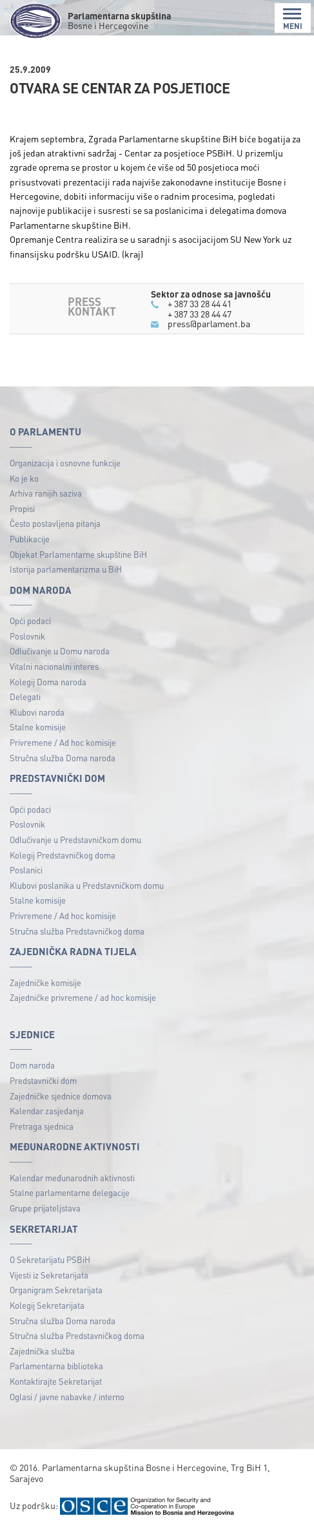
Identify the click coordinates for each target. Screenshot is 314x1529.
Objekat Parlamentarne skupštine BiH (78, 554)
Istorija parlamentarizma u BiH (66, 569)
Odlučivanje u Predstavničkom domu (75, 839)
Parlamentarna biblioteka (56, 1365)
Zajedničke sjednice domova (61, 1095)
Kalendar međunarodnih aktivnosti (72, 1177)
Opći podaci (30, 620)
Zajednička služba (42, 1350)
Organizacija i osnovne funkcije (65, 462)
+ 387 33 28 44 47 (199, 313)
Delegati (25, 696)
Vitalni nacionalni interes (54, 666)
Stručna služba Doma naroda (62, 757)
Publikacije (30, 538)
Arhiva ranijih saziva (46, 493)
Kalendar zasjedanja (47, 1110)
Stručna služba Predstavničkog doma (77, 931)
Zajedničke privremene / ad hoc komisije (83, 997)
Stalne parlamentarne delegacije (70, 1192)
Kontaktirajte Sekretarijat (56, 1381)
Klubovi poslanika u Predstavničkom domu (87, 885)
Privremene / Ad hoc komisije (63, 742)
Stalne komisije (38, 726)
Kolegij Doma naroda (48, 681)
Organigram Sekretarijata (56, 1289)
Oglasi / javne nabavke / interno (67, 1396)
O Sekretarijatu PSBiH (50, 1259)
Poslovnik (27, 636)
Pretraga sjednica (42, 1126)
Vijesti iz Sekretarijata (49, 1274)
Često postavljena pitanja (55, 523)
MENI (292, 19)
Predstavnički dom (43, 1080)
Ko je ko (24, 478)
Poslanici (26, 869)
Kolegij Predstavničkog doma (62, 855)
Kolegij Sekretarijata (47, 1305)
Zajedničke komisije (45, 982)
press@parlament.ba (209, 323)
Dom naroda (32, 1064)
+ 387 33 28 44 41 (199, 303)
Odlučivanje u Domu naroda (60, 650)
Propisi (22, 508)
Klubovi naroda (37, 712)
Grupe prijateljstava (45, 1207)
